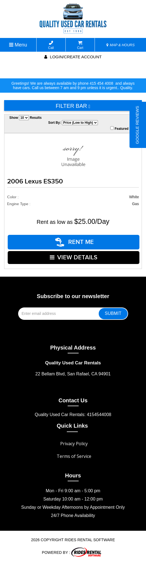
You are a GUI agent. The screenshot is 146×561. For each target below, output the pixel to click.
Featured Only (123, 128)
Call (51, 45)
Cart (80, 45)
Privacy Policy (74, 442)
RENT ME (75, 241)
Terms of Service (74, 455)
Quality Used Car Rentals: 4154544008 (73, 413)
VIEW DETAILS (73, 256)
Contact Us (73, 399)
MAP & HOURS (120, 45)
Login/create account (72, 56)
